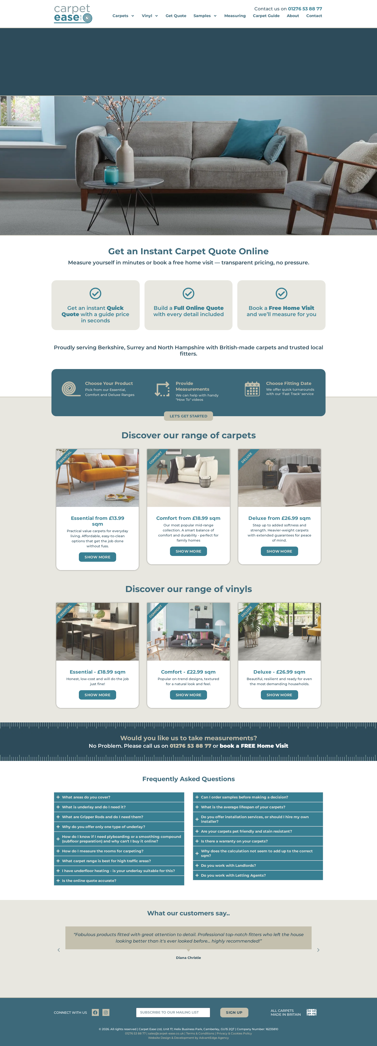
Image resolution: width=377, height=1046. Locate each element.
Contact (314, 15)
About (293, 15)
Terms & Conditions (200, 1033)
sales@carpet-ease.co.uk (166, 1033)
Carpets (124, 16)
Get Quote (176, 15)
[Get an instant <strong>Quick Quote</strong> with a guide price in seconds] (95, 293)
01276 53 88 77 (305, 9)
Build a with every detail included (188, 311)
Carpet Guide (266, 15)
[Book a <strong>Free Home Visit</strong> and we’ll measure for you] (282, 293)
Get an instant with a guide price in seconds (95, 314)
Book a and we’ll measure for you (281, 311)
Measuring (235, 15)
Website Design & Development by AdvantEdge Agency (188, 1038)
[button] (58, 950)
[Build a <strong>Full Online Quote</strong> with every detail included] (188, 293)
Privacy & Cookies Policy (234, 1033)
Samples (205, 16)
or (250, 746)
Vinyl (150, 16)
